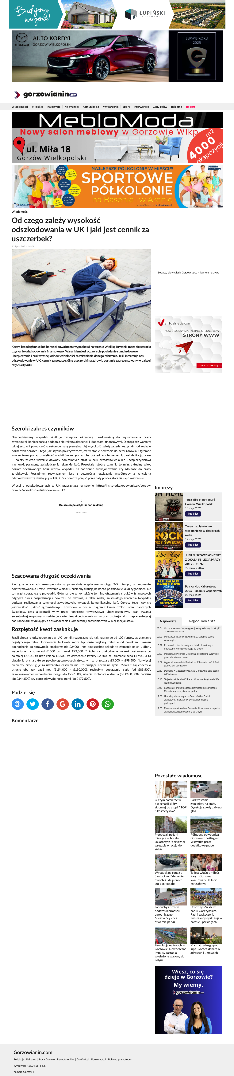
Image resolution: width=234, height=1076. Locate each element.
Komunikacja (91, 106)
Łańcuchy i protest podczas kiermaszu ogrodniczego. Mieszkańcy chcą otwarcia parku (190, 690)
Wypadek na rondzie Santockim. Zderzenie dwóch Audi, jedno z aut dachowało (192, 664)
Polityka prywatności (120, 1059)
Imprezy (164, 487)
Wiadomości (20, 106)
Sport (126, 106)
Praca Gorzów (46, 1059)
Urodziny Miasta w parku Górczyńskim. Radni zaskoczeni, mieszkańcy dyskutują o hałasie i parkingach (187, 700)
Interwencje (141, 106)
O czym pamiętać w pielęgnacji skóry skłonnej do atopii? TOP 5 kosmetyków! (192, 630)
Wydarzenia (111, 106)
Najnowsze (168, 621)
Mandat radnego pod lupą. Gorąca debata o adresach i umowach (205, 949)
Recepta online (65, 1059)
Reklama (176, 106)
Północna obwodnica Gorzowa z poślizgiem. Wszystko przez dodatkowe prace (191, 656)
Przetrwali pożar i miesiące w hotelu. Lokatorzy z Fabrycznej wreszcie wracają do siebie (188, 647)
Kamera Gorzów (22, 1072)
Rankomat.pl (98, 1059)
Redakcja (18, 1059)
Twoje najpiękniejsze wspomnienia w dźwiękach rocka (202, 531)
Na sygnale (71, 106)
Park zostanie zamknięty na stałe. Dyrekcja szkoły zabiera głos (189, 638)
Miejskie (37, 106)
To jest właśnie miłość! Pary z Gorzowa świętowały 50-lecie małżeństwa (191, 681)
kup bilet (193, 513)
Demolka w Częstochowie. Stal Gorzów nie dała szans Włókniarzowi (191, 673)
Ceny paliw (160, 106)
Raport (190, 106)
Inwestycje (53, 106)
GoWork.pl (83, 1059)
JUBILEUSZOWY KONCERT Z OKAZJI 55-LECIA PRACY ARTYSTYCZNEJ (203, 560)
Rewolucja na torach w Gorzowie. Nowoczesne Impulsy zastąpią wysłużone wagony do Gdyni (192, 710)
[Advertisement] (81, 397)
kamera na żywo (209, 272)
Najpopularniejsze (202, 621)
